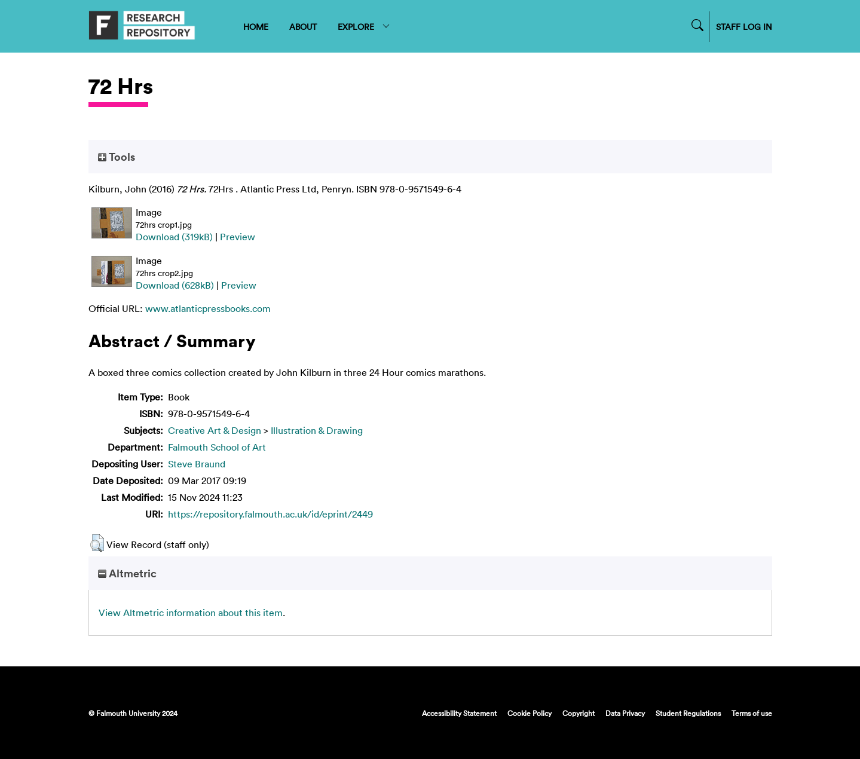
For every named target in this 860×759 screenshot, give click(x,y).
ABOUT (303, 26)
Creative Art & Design (214, 430)
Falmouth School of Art (217, 447)
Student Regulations (688, 713)
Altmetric (127, 573)
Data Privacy (625, 713)
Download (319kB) (174, 237)
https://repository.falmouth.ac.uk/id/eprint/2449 (270, 514)
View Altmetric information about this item (191, 613)
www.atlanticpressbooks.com (208, 308)
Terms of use (752, 713)
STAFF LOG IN (744, 26)
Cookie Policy (529, 713)
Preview (237, 237)
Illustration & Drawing (317, 430)
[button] (97, 543)
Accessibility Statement (459, 713)
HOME (255, 26)
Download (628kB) (175, 285)
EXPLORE (364, 26)
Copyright (578, 713)
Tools (116, 156)
